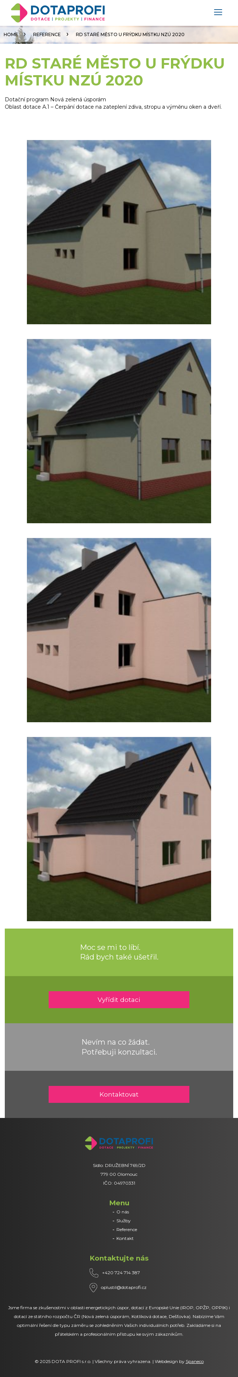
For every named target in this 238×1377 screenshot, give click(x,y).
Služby (123, 1220)
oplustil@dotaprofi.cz (124, 1287)
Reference (47, 34)
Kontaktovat (119, 1094)
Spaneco (195, 1361)
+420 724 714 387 (121, 1272)
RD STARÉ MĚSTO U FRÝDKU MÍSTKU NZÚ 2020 (130, 34)
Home (11, 34)
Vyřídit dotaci (119, 999)
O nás (122, 1212)
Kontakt (125, 1238)
